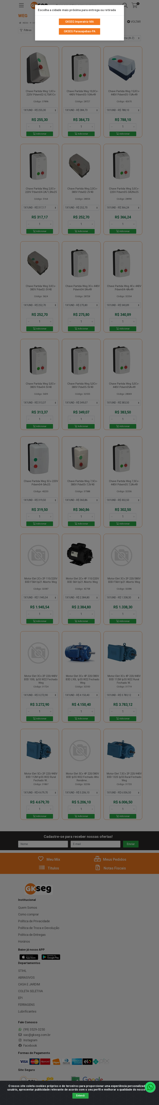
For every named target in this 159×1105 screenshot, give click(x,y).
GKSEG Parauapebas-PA (79, 30)
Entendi (80, 1095)
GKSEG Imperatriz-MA (79, 20)
